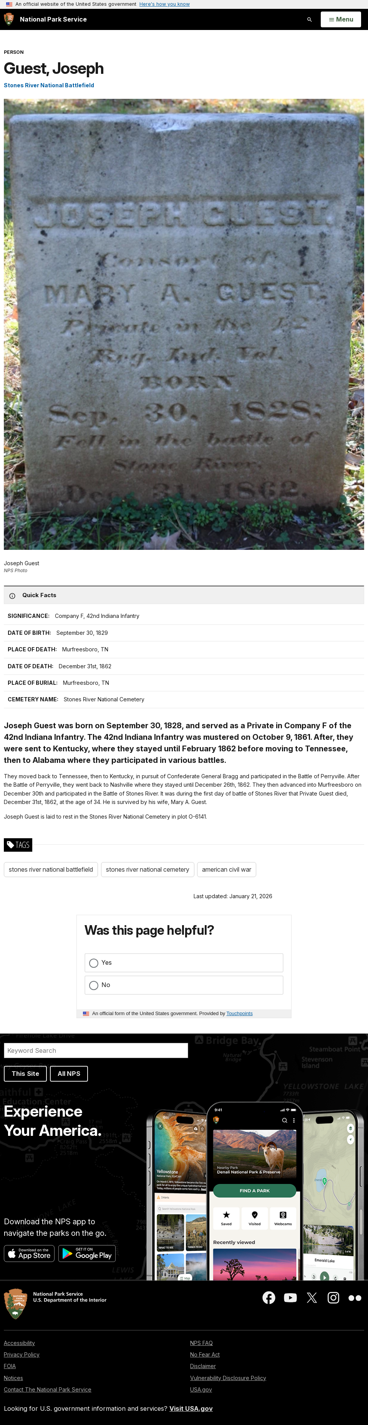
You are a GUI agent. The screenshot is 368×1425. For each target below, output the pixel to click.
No (105, 985)
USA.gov (201, 1389)
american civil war (226, 869)
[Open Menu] (341, 20)
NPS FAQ (201, 1343)
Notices (13, 1378)
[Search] (96, 1050)
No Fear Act (205, 1354)
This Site (25, 1073)
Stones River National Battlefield (49, 85)
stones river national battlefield (51, 869)
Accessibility (19, 1343)
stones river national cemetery (147, 869)
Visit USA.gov (191, 1408)
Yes (106, 962)
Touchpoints (240, 1013)
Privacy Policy (22, 1354)
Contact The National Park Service (47, 1389)
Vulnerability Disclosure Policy (228, 1378)
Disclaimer (203, 1366)
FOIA (10, 1366)
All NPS (69, 1073)
